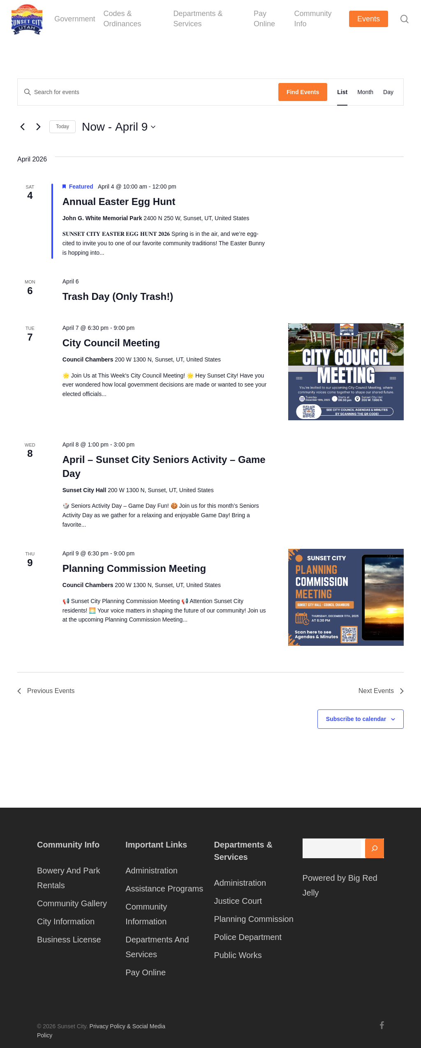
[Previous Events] (22, 127)
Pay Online (145, 972)
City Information (66, 921)
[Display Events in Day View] (388, 92)
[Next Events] (38, 127)
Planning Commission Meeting (134, 568)
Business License (69, 939)
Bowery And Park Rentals (68, 878)
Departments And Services (157, 947)
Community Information (146, 914)
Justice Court (238, 900)
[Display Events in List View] (342, 92)
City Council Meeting (111, 342)
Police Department (248, 937)
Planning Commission (253, 919)
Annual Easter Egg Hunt (119, 201)
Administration (151, 870)
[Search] (374, 848)
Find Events (303, 92)
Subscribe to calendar (356, 719)
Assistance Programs (164, 888)
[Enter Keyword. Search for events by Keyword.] (148, 92)
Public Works (237, 955)
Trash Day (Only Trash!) (117, 296)
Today (62, 126)
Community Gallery (72, 903)
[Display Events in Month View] (365, 92)
